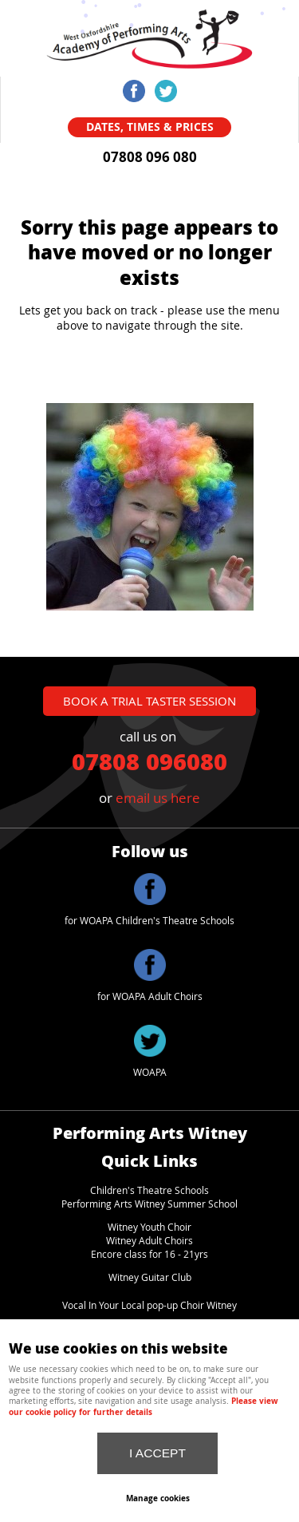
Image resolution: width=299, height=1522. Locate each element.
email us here (158, 798)
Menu (187, 24)
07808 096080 (149, 760)
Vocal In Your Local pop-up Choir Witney (149, 1305)
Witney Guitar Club (149, 1277)
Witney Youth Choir (149, 1227)
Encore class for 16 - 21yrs (149, 1254)
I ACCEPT (157, 1453)
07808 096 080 (150, 157)
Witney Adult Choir (147, 1241)
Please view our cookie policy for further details (143, 1406)
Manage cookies (158, 1498)
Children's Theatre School (147, 1190)
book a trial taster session (149, 701)
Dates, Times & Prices (150, 127)
